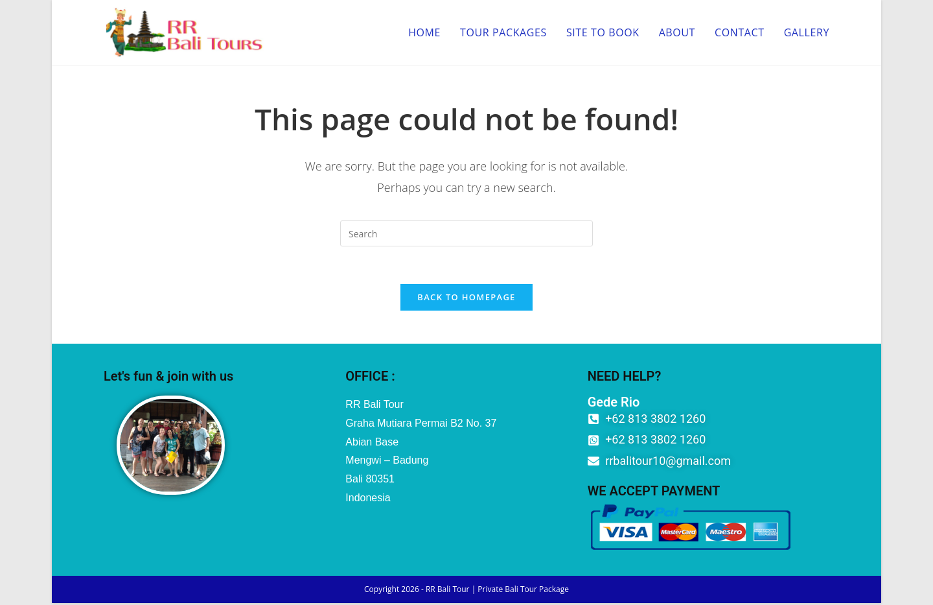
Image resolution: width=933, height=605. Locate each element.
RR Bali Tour (448, 591)
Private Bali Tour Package (523, 591)
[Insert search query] (466, 233)
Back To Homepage (466, 299)
